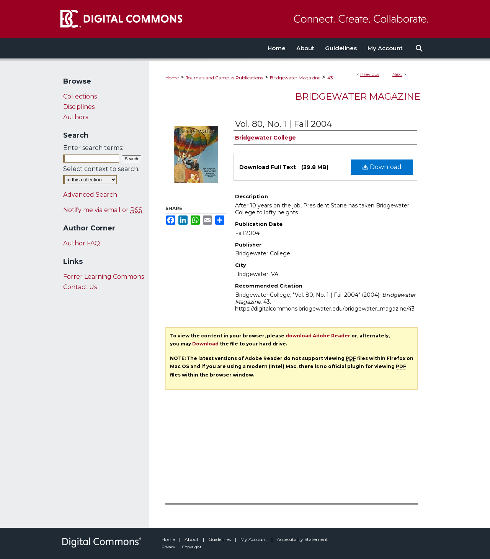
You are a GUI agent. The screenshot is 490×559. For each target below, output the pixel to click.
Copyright (191, 546)
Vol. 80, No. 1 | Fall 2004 (283, 124)
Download (382, 167)
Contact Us (80, 287)
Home (172, 78)
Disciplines (79, 106)
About (192, 539)
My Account (254, 539)
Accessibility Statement (302, 539)
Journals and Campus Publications (224, 78)
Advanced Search (90, 194)
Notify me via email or (102, 210)
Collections (80, 96)
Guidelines (220, 539)
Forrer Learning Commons (103, 276)
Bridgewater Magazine (295, 78)
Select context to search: (101, 169)
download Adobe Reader (318, 336)
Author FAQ (81, 243)
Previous (369, 74)
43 (330, 78)
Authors (75, 117)
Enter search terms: (93, 147)
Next (397, 74)
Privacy (169, 546)
